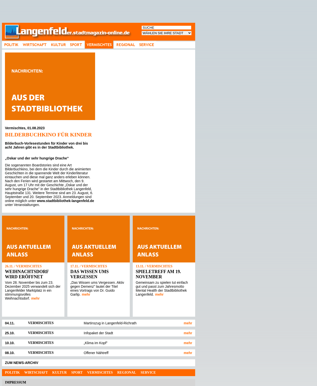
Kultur (59, 372)
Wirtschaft (36, 372)
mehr (35, 298)
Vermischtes (100, 372)
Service (148, 372)
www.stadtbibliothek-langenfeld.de (65, 201)
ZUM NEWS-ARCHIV (21, 363)
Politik (12, 372)
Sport (77, 372)
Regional (126, 372)
